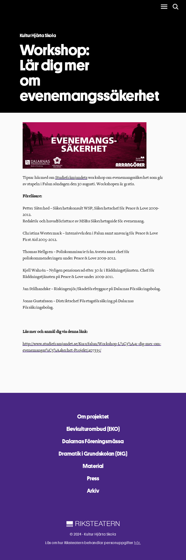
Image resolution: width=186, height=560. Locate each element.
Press (93, 478)
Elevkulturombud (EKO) (93, 429)
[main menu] (164, 6)
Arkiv (93, 490)
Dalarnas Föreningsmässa (93, 441)
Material (93, 466)
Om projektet (93, 416)
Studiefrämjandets (71, 177)
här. (137, 542)
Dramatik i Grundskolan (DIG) (93, 453)
